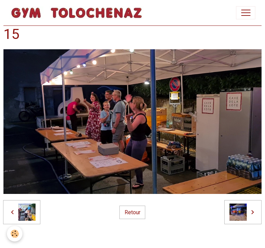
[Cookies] (14, 233)
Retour (132, 212)
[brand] (78, 12)
